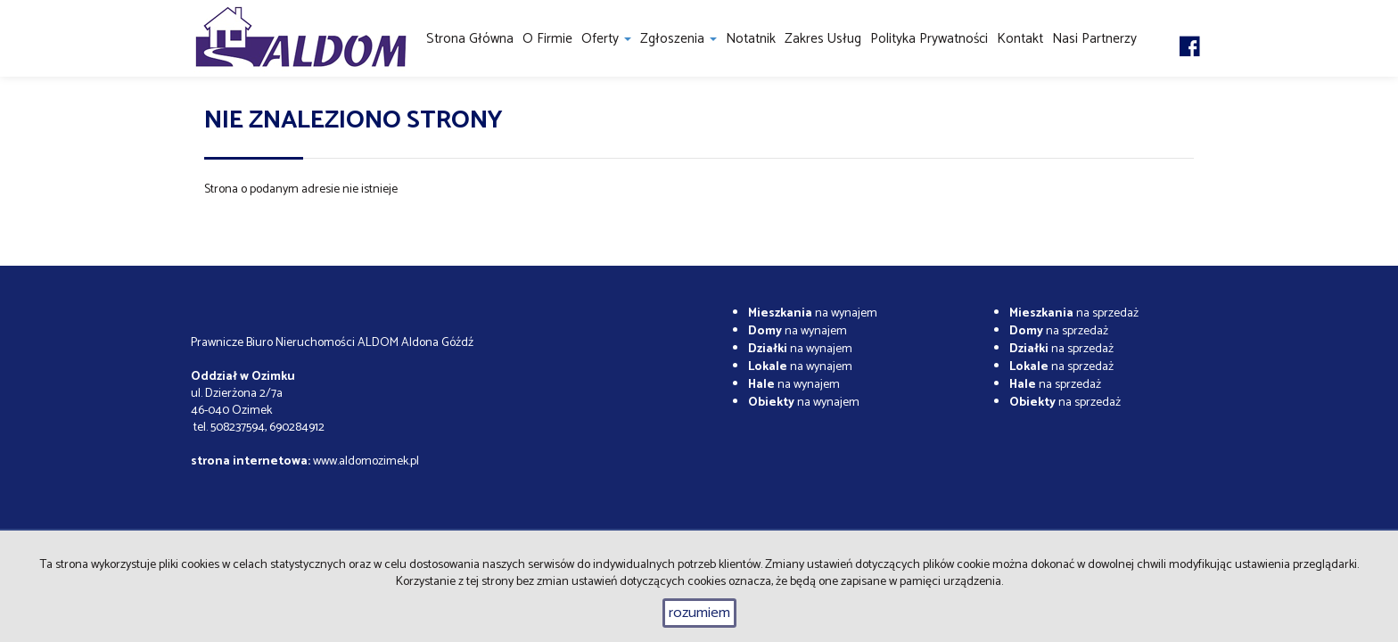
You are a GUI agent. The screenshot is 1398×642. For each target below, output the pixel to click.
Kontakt (1020, 39)
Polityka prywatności (929, 39)
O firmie (547, 39)
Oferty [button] (606, 39)
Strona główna (470, 39)
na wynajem (812, 313)
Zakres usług (823, 39)
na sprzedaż (1074, 313)
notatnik (751, 39)
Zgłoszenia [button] (678, 39)
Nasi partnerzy (1094, 39)
